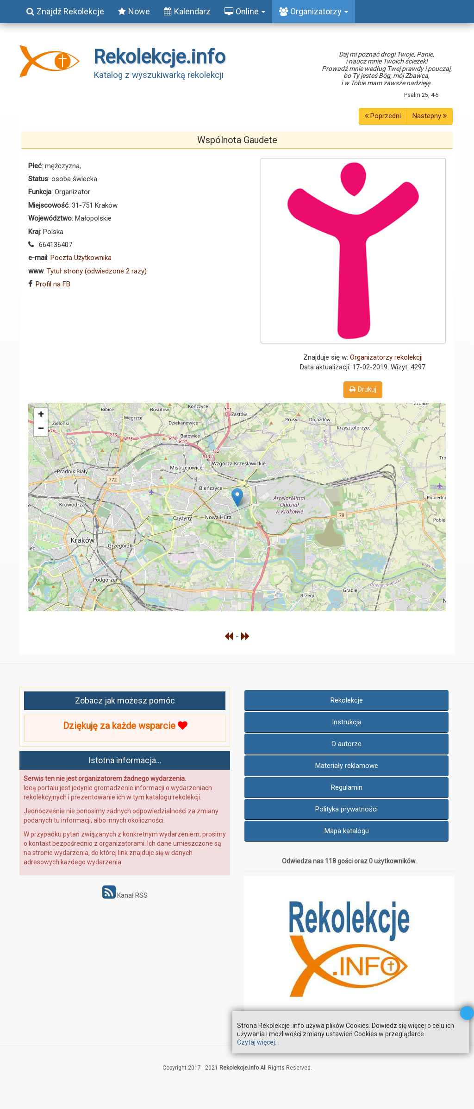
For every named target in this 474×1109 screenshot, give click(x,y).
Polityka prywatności (346, 809)
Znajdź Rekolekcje (65, 11)
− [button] (41, 429)
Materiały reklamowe (346, 765)
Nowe (134, 11)
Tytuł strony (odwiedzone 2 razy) (97, 271)
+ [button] (41, 415)
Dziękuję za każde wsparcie (125, 725)
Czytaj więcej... (258, 1042)
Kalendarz (187, 11)
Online (245, 11)
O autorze (346, 744)
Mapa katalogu (346, 831)
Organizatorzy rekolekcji (386, 357)
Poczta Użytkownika (81, 257)
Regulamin (346, 787)
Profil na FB (53, 284)
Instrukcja (347, 722)
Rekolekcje (347, 700)
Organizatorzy (313, 11)
